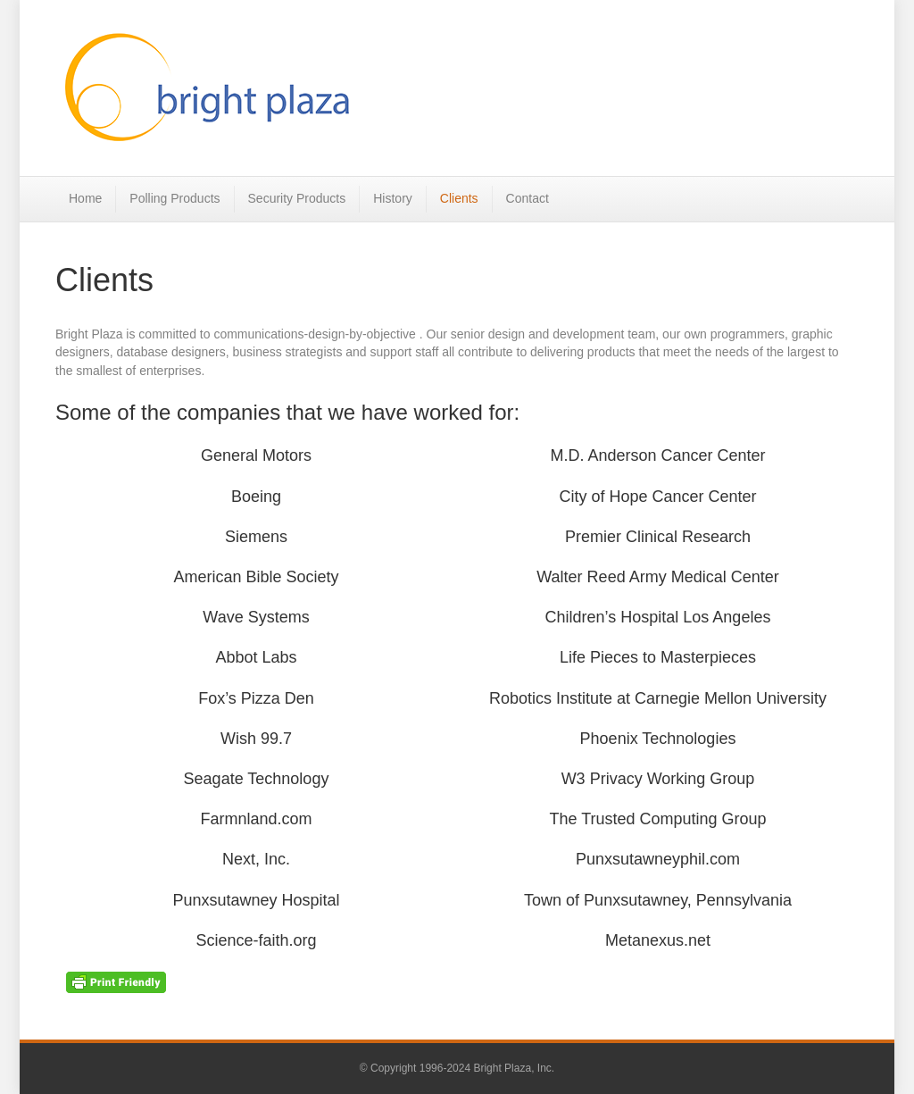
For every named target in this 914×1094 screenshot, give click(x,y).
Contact (527, 198)
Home (85, 198)
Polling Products (174, 198)
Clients (459, 198)
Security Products (297, 198)
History (392, 198)
